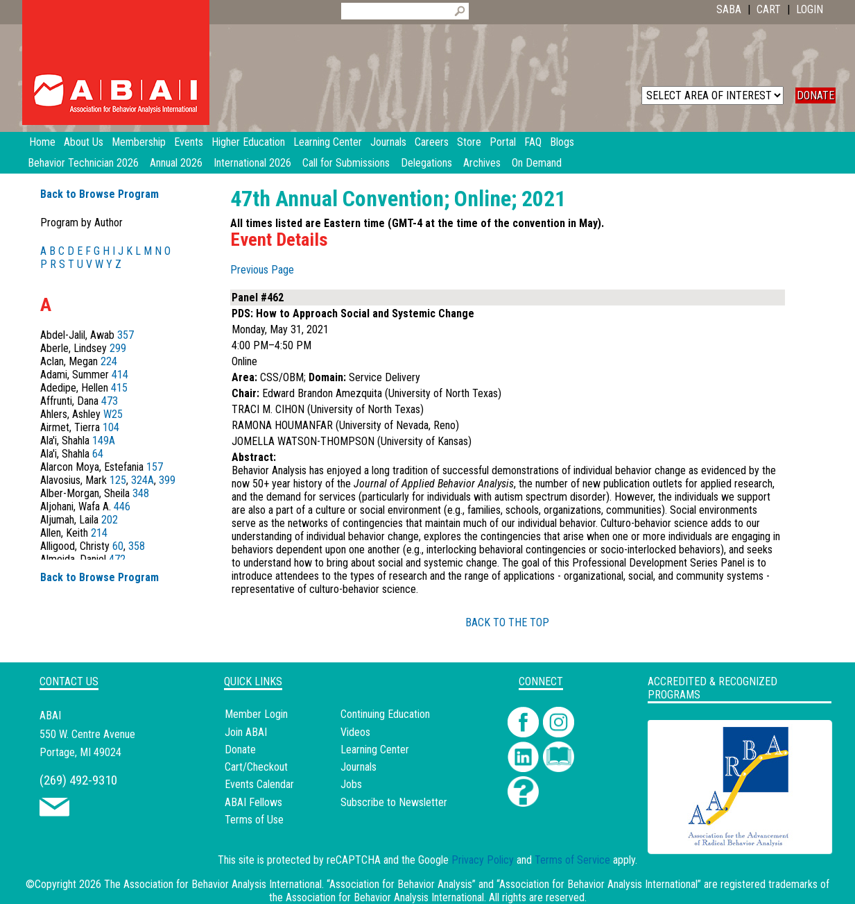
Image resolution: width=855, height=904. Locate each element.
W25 (113, 414)
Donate (240, 749)
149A (103, 440)
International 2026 (252, 162)
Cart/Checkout (256, 766)
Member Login (256, 714)
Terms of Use (254, 819)
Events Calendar (259, 784)
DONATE (815, 95)
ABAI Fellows (253, 802)
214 (99, 532)
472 (117, 559)
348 (140, 493)
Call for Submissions (346, 162)
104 (111, 427)
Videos (355, 732)
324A (142, 480)
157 (154, 467)
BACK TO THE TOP (507, 622)
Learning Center (374, 749)
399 (167, 480)
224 (109, 361)
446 (122, 506)
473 (109, 401)
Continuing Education (385, 714)
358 (136, 546)
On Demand (537, 162)
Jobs (351, 784)
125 (118, 480)
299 (118, 348)
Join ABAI (246, 732)
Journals (358, 766)
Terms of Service (572, 860)
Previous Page (262, 269)
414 (120, 374)
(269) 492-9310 (78, 780)
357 (125, 335)
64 (97, 453)
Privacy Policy (482, 860)
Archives (482, 162)
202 (109, 519)
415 (119, 387)
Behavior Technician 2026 (83, 162)
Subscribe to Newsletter (393, 802)
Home (42, 142)
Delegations (426, 162)
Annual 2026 (176, 162)
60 (117, 546)
